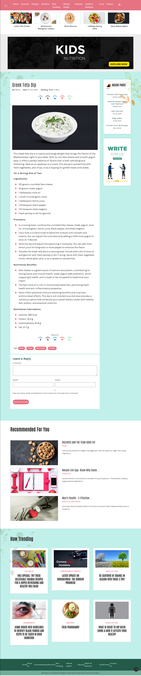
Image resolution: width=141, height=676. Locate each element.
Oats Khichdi (117, 111)
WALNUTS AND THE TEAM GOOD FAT (78, 442)
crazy (30, 348)
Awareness (29, 623)
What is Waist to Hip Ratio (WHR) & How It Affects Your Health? (112, 631)
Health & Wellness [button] (89, 5)
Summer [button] (25, 4)
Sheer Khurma (70, 26)
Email (58, 380)
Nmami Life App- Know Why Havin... (80, 470)
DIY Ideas (29, 571)
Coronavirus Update (70, 571)
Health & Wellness (71, 501)
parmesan (40, 348)
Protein (52, 348)
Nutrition (52, 665)
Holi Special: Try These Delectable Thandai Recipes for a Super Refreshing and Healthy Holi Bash (29, 580)
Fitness (106, 665)
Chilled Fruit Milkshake (117, 125)
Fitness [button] (109, 4)
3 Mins (50, 89)
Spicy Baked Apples (119, 26)
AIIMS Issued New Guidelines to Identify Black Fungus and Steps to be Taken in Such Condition (29, 633)
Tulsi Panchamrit (70, 627)
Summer (37, 665)
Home (16, 4)
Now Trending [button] (56, 5)
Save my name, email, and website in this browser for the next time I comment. (45, 393)
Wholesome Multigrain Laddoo (46, 27)
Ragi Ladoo (117, 118)
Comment (17, 363)
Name (16, 380)
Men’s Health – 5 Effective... (77, 498)
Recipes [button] (35, 4)
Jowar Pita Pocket (22, 26)
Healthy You (112, 571)
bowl (21, 348)
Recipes (70, 623)
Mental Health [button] (66, 5)
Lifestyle (66, 473)
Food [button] (101, 4)
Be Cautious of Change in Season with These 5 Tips (112, 577)
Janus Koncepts (93, 674)
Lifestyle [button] (78, 4)
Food (64, 445)
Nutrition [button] (45, 4)
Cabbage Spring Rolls (94, 27)
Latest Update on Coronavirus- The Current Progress (70, 579)
